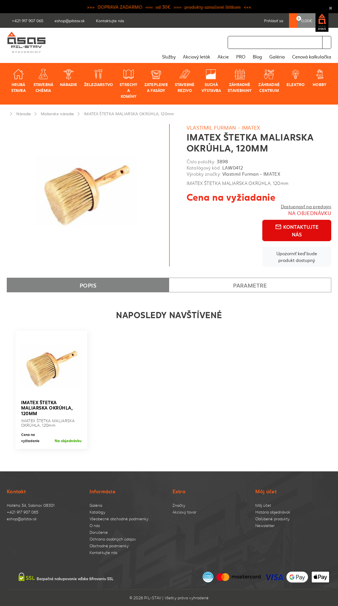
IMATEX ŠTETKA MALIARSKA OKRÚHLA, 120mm (129, 113)
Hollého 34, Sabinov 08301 (31, 505)
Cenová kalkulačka (311, 56)
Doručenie (98, 532)
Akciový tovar (184, 512)
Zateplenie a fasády (156, 81)
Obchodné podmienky (109, 545)
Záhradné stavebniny (240, 81)
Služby (169, 56)
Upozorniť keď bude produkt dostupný (296, 256)
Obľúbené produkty (272, 518)
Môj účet (263, 505)
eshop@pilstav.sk (22, 518)
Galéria (277, 56)
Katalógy (97, 512)
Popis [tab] (88, 285)
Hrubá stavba (18, 81)
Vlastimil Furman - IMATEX (223, 127)
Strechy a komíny (128, 84)
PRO (240, 56)
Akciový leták (196, 56)
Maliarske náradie (57, 113)
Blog (257, 56)
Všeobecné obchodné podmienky (118, 518)
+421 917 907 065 (22, 512)
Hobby (319, 78)
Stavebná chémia (43, 81)
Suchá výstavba (211, 81)
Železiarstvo (98, 78)
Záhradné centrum (269, 81)
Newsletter (265, 525)
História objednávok (272, 512)
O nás (94, 525)
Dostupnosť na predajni (306, 206)
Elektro (295, 78)
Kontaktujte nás (297, 230)
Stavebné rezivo (185, 81)
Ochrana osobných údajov (112, 539)
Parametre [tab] (250, 285)
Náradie (68, 78)
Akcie (223, 56)
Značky (179, 505)
